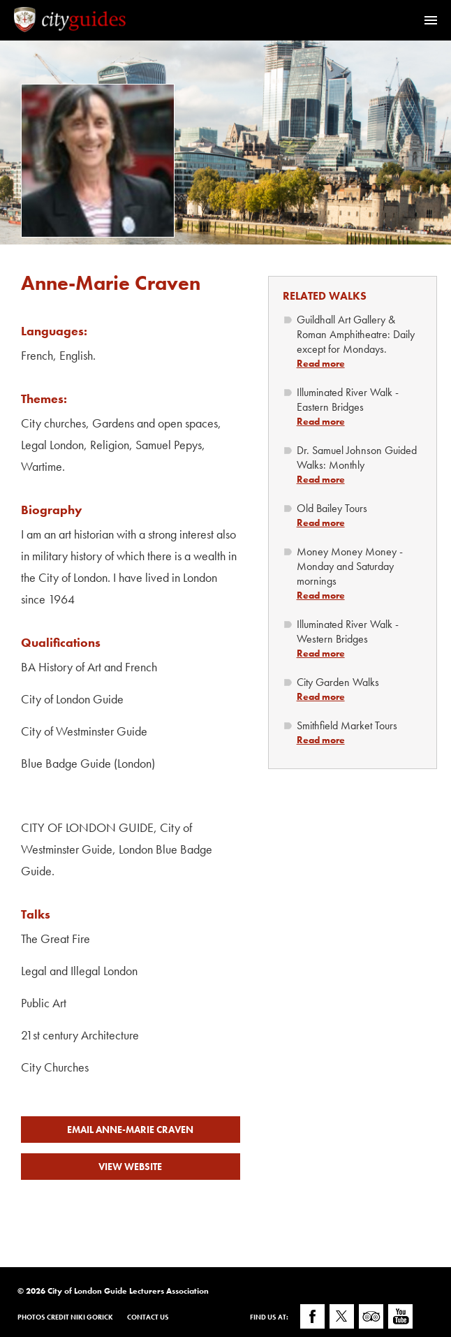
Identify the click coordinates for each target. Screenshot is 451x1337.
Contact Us (148, 1317)
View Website (130, 1166)
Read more (321, 363)
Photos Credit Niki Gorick (65, 1317)
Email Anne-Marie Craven (130, 1129)
